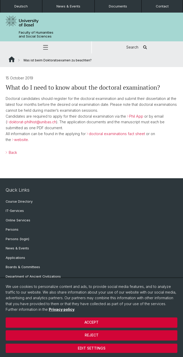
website (21, 139)
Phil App (136, 116)
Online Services (18, 220)
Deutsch (21, 6)
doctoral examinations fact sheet (117, 133)
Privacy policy (61, 309)
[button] (45, 47)
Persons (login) (17, 239)
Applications (15, 258)
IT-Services (15, 211)
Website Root (12, 59)
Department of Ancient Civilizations (33, 276)
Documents (118, 6)
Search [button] (137, 47)
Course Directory (19, 201)
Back (12, 152)
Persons (12, 229)
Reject (92, 335)
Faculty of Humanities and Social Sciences (36, 34)
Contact (162, 6)
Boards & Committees (23, 267)
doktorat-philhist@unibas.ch (32, 122)
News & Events (68, 6)
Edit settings (91, 348)
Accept (91, 322)
